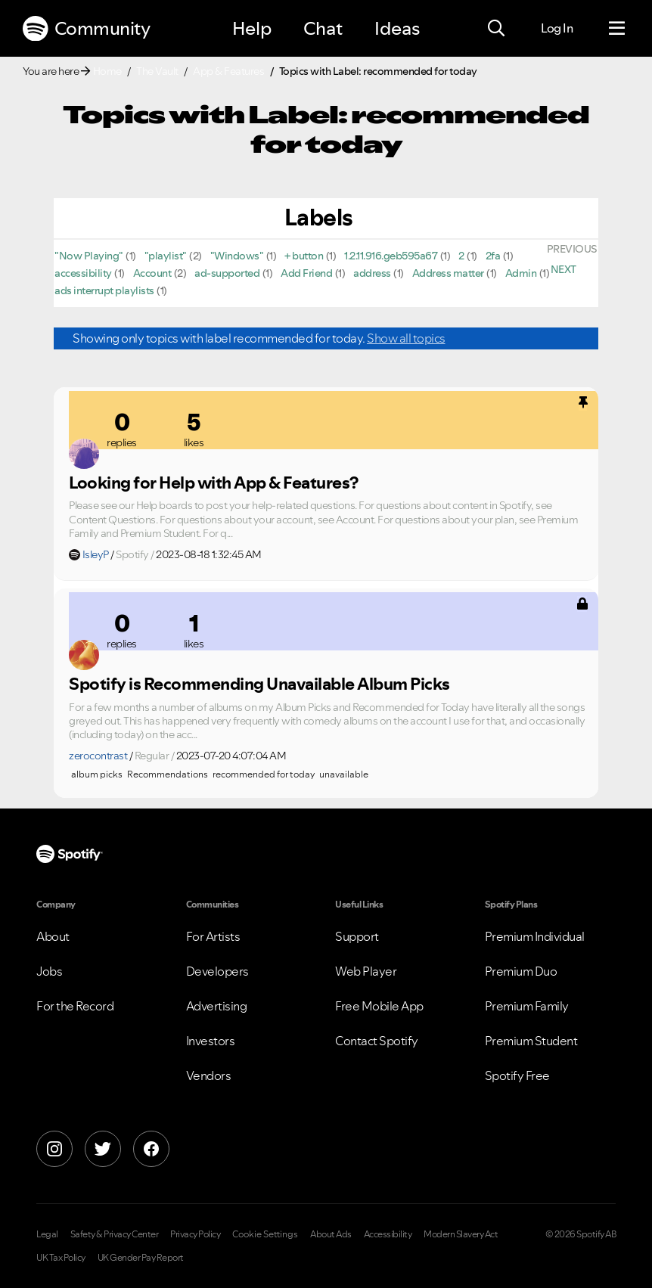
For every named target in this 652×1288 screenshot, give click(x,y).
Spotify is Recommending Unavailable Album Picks (259, 684)
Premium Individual (535, 936)
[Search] (496, 29)
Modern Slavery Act (461, 1234)
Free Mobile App (379, 1006)
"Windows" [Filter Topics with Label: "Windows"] (237, 255)
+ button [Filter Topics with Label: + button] (303, 255)
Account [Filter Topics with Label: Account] (152, 273)
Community (86, 29)
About (53, 936)
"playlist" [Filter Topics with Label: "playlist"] (165, 255)
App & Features (228, 71)
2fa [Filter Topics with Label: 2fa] (493, 255)
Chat (323, 28)
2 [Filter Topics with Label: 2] (461, 255)
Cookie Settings (265, 1234)
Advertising (216, 1006)
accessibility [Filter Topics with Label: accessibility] (83, 273)
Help (252, 28)
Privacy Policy (195, 1234)
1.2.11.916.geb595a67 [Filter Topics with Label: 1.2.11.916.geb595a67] (390, 255)
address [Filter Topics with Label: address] (372, 273)
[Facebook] (151, 1149)
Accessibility (388, 1234)
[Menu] (616, 28)
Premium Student (531, 1040)
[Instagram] (54, 1149)
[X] (103, 1149)
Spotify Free (517, 1075)
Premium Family (527, 1006)
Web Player (365, 971)
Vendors (208, 1075)
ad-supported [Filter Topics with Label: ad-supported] (226, 273)
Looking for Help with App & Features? (214, 482)
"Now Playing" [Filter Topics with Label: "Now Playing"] (88, 255)
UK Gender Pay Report (141, 1258)
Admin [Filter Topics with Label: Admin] (521, 273)
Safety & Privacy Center (114, 1234)
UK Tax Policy (60, 1258)
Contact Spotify (376, 1040)
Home (107, 71)
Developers (217, 971)
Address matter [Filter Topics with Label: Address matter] (448, 273)
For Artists (213, 936)
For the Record (74, 1006)
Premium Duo (521, 971)
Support (357, 936)
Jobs (49, 971)
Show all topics (406, 338)
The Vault (157, 71)
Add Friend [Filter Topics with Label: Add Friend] (306, 273)
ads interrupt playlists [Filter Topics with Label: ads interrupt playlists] (104, 290)
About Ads (331, 1234)
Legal (47, 1234)
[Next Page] (563, 269)
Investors (210, 1040)
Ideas (397, 28)
